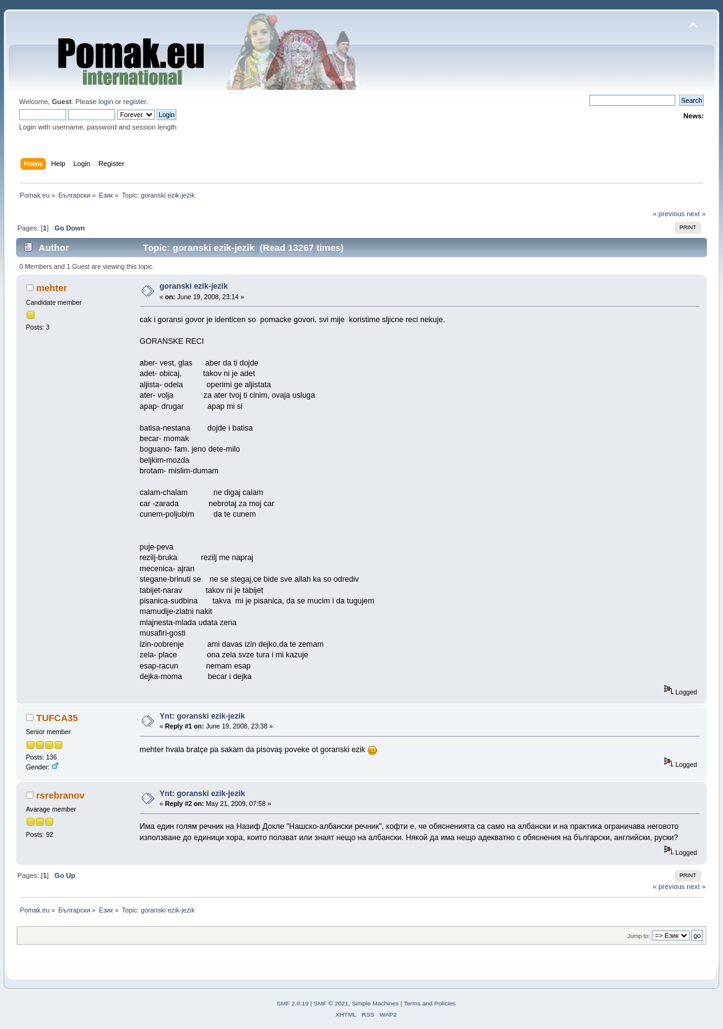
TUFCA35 (56, 717)
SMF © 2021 (331, 1003)
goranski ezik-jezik (194, 286)
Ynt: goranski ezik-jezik (202, 716)
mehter (51, 287)
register (134, 101)
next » (696, 213)
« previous (668, 213)
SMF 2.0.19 (293, 1003)
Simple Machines (375, 1003)
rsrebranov (60, 795)
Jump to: (638, 935)
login (105, 101)
